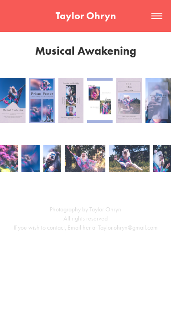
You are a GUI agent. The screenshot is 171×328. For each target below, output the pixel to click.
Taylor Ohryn (86, 16)
